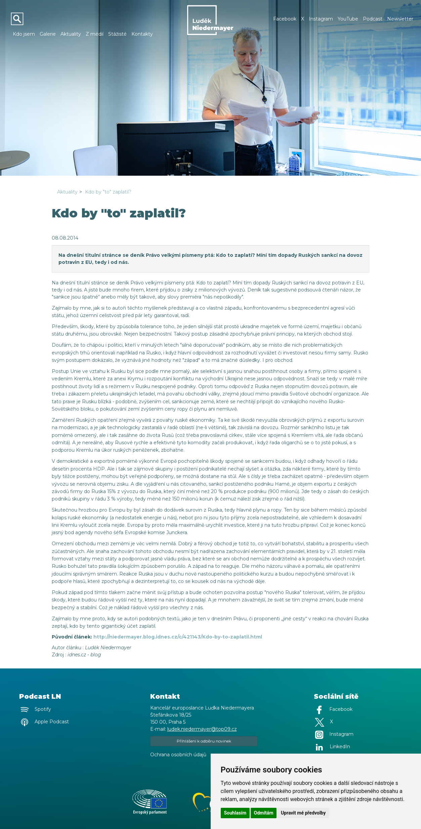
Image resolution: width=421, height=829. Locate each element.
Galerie (48, 34)
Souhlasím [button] (235, 813)
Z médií (94, 34)
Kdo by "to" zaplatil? (108, 192)
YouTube (348, 19)
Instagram (321, 19)
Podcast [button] (372, 19)
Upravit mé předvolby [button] (303, 813)
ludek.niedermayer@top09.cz (202, 729)
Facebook (284, 19)
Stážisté (117, 34)
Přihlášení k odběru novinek (204, 741)
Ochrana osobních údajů (178, 755)
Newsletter (400, 19)
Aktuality (70, 34)
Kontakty (142, 34)
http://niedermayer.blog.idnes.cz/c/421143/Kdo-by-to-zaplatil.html (177, 637)
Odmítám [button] (263, 813)
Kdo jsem (24, 34)
